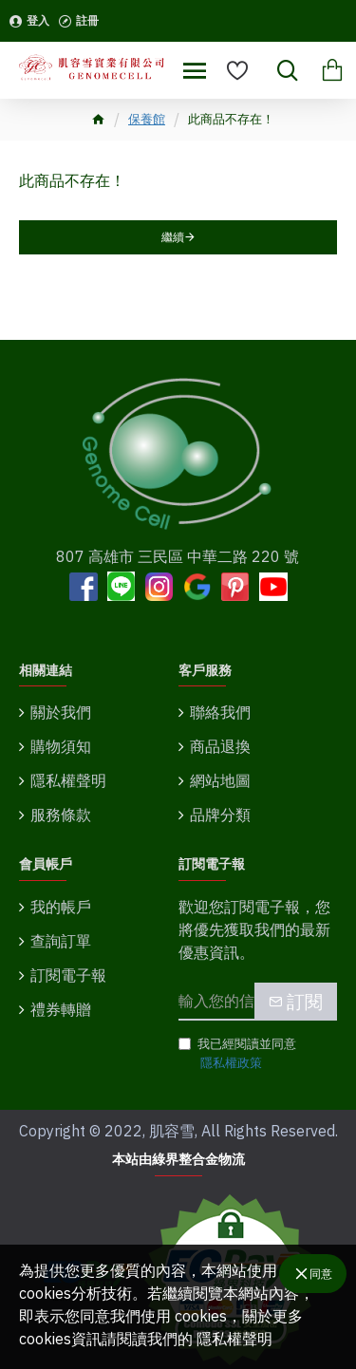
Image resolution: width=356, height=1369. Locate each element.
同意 (320, 1273)
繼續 (172, 237)
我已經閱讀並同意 (237, 1054)
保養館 (146, 119)
